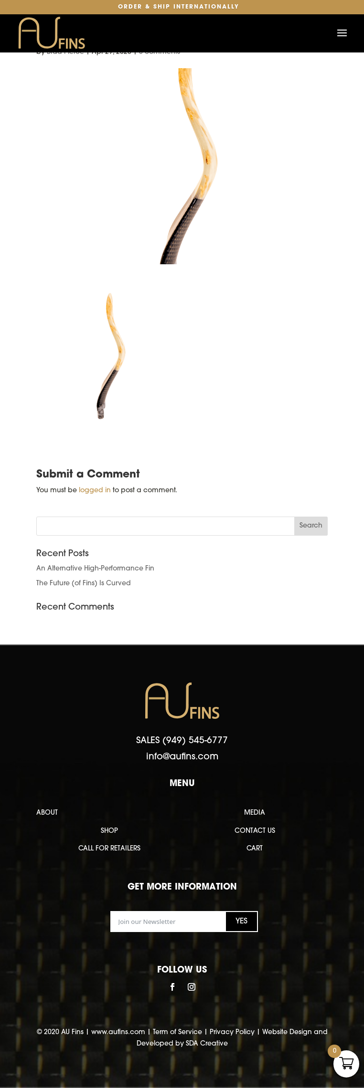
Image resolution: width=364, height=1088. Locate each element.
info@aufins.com (182, 757)
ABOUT (47, 813)
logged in (95, 490)
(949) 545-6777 (195, 741)
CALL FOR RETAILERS (109, 848)
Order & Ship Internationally (178, 7)
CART (254, 848)
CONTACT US (255, 831)
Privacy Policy (232, 1032)
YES (241, 921)
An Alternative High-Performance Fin (95, 568)
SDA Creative (207, 1043)
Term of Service (177, 1032)
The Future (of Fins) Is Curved (83, 583)
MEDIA (254, 813)
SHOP (109, 831)
